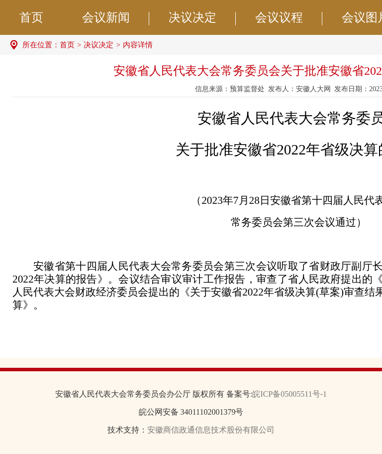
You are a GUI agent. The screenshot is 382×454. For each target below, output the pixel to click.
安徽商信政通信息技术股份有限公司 (211, 430)
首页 (31, 17)
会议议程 (288, 18)
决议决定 (202, 18)
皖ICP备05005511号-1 (289, 394)
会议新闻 (115, 18)
